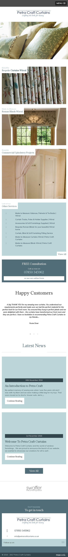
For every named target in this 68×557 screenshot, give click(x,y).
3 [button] (38, 334)
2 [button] (34, 334)
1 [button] (30, 334)
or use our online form (34, 278)
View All (34, 470)
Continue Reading (14, 401)
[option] (34, 40)
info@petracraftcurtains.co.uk (26, 536)
